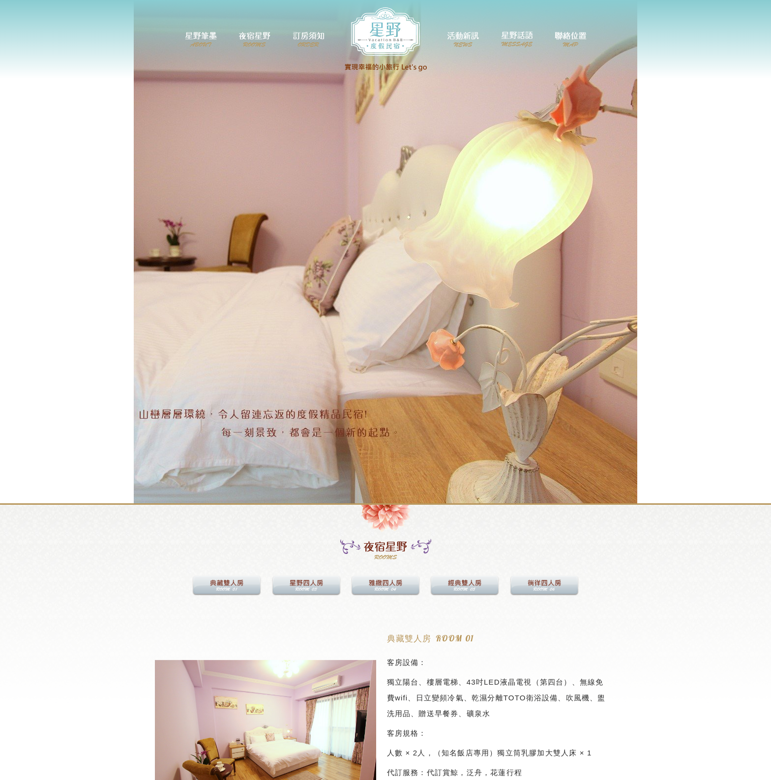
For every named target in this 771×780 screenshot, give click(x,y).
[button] (164, 733)
